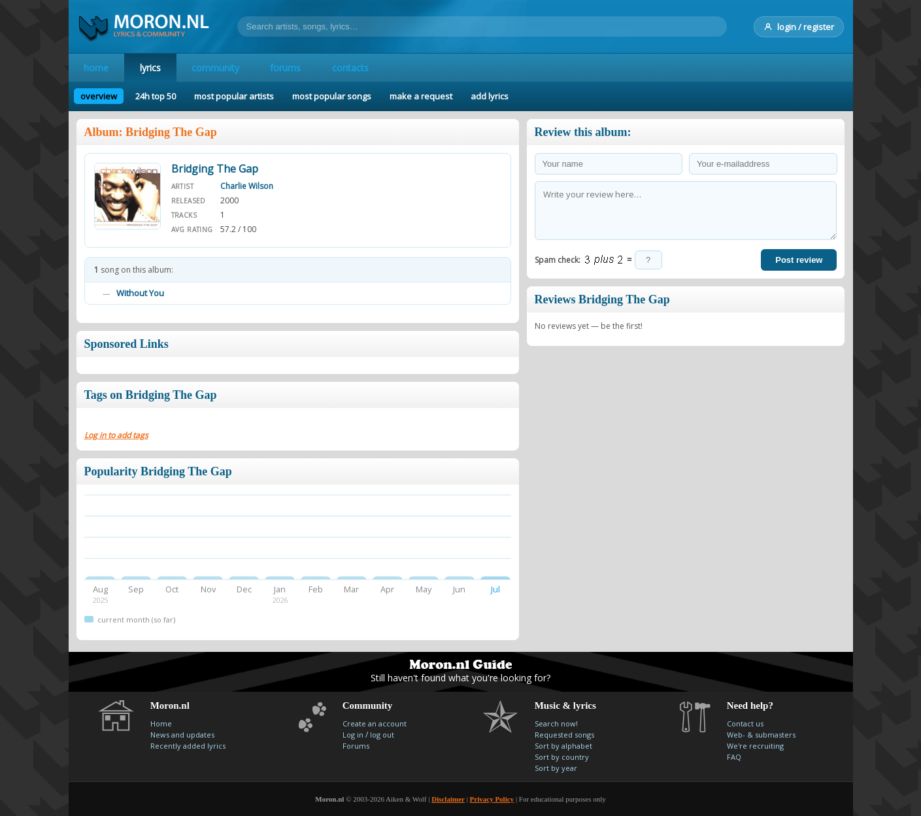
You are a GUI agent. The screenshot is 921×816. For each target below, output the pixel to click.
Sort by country (562, 757)
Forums (356, 746)
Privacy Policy (492, 799)
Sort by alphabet (563, 746)
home (96, 67)
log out (382, 735)
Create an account (375, 723)
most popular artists (234, 96)
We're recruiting (755, 746)
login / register (798, 27)
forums (287, 67)
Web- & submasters (761, 735)
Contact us (745, 723)
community (217, 67)
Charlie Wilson (246, 186)
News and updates (182, 735)
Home (161, 723)
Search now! (556, 723)
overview (98, 96)
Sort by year (556, 768)
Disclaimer (448, 799)
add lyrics (490, 96)
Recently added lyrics (188, 746)
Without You (140, 293)
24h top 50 (155, 96)
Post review (798, 260)
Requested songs (564, 735)
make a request (421, 96)
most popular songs (331, 96)
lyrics (151, 67)
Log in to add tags (116, 435)
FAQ (734, 757)
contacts (352, 67)
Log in (353, 735)
